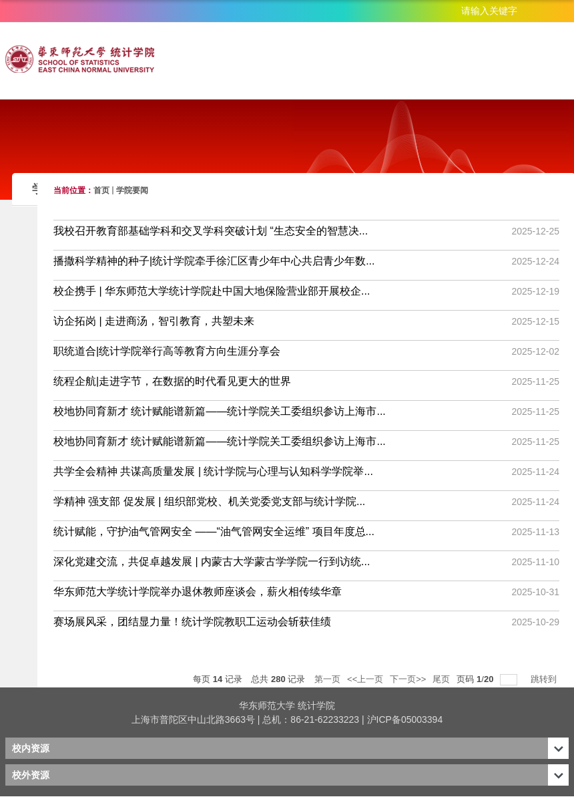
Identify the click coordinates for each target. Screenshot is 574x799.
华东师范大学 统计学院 (287, 705)
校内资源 (30, 748)
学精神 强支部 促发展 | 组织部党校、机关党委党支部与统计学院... (209, 501)
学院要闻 (132, 190)
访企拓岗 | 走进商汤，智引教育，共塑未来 (153, 321)
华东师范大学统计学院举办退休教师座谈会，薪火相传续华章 (197, 591)
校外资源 (30, 775)
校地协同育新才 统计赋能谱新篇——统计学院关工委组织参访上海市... (219, 411)
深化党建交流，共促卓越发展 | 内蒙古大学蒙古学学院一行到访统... (211, 561)
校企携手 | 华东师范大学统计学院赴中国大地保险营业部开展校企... (211, 291)
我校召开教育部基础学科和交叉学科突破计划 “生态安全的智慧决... (210, 230)
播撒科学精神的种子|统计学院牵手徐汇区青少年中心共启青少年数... (214, 261)
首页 (101, 190)
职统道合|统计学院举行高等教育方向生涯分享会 (166, 351)
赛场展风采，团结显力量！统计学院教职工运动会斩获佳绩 (192, 621)
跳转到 (545, 679)
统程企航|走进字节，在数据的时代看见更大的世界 (172, 381)
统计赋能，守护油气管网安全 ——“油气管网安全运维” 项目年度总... (213, 531)
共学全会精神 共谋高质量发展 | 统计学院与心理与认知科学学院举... (213, 471)
